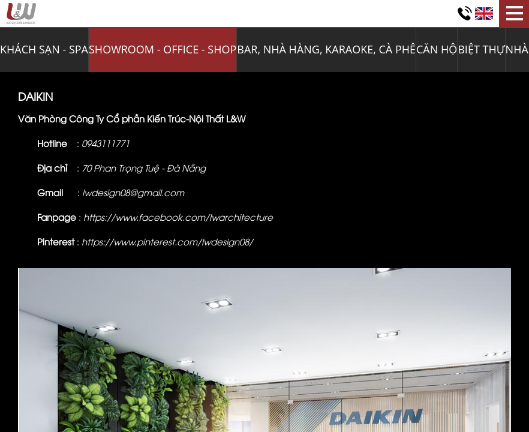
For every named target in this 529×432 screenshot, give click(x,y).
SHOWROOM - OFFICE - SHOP (162, 49)
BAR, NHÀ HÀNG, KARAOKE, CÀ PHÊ (326, 49)
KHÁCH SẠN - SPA (44, 49)
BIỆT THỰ (481, 49)
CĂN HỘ (436, 49)
